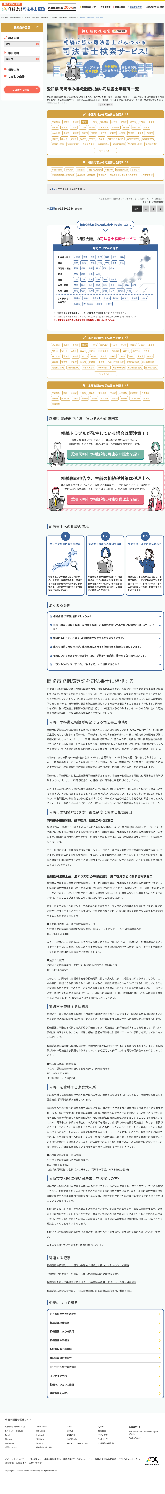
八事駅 (94, 398)
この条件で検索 (20, 89)
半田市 (151, 121)
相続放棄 (69, 169)
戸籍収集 (109, 169)
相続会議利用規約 (52, 1459)
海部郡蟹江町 (73, 144)
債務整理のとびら (44, 1447)
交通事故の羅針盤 (106, 1443)
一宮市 (94, 121)
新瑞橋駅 (134, 392)
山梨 (83, 268)
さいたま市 (88, 303)
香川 (112, 285)
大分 (105, 290)
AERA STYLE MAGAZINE (77, 1443)
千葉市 (109, 303)
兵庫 (83, 279)
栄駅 (65, 392)
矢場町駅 (65, 398)
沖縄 (129, 290)
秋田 (100, 257)
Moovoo (9, 1439)
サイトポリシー (34, 1459)
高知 (134, 285)
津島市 (66, 133)
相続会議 (102, 1430)
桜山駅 (113, 392)
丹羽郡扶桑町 (148, 138)
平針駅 (115, 398)
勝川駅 (146, 398)
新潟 (76, 268)
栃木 (114, 262)
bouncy (39, 1443)
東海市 (113, 133)
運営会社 (9, 1462)
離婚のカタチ (11, 1447)
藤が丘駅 (104, 398)
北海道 (77, 257)
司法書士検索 (136, 6)
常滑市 (140, 133)
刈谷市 (114, 121)
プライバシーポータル (129, 1459)
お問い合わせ (35, 1462)
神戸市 (125, 298)
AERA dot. (40, 1439)
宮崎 (112, 290)
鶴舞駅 (85, 398)
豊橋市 (66, 121)
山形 (114, 257)
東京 (76, 262)
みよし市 (56, 133)
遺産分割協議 (122, 169)
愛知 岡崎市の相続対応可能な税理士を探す (105, 499)
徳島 (120, 285)
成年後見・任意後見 (86, 175)
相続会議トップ (89, 6)
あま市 (85, 133)
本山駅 (92, 392)
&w (11, 1430)
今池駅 (76, 398)
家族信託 (135, 169)
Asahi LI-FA (103, 1439)
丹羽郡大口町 (58, 144)
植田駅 (124, 398)
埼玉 (93, 262)
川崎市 (99, 303)
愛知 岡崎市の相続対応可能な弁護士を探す (105, 453)
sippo (69, 1426)
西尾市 (150, 133)
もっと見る (104, 150)
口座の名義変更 (95, 169)
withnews (9, 1443)
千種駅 (83, 392)
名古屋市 (56, 121)
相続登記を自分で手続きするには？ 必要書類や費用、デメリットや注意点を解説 (91, 1282)
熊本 (98, 290)
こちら (117, 316)
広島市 (144, 298)
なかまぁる (72, 1439)
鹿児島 (121, 290)
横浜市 (77, 298)
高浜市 (83, 138)
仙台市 (77, 303)
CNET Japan (41, 1426)
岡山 (83, 285)
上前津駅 (123, 392)
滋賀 (105, 279)
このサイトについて (14, 1459)
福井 (112, 268)
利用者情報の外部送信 (105, 1459)
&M (6, 1430)
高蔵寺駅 (56, 404)
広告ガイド (21, 1462)
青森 (85, 257)
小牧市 (142, 121)
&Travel (19, 1430)
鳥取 (98, 285)
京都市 (135, 298)
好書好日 (71, 1434)
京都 (90, 279)
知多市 (131, 133)
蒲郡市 (55, 138)
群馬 (122, 262)
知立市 (64, 138)
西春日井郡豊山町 (116, 138)
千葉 (100, 262)
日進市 (126, 127)
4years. (101, 1426)
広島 (76, 285)
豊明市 (146, 127)
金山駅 (74, 392)
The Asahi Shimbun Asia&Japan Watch (143, 1432)
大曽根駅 (145, 392)
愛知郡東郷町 (133, 138)
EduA (7, 1434)
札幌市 (107, 298)
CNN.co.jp (40, 1430)
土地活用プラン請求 (155, 6)
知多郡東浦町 (119, 144)
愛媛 (127, 285)
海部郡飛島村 (104, 144)
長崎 (90, 290)
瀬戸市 (133, 121)
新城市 (92, 138)
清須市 (76, 133)
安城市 (124, 121)
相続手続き (57, 169)
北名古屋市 (103, 127)
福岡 (76, 290)
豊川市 (55, 127)
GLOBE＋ (71, 1430)
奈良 (98, 279)
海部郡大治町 (88, 144)
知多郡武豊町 (151, 144)
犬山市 (83, 127)
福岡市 (116, 298)
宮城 (107, 257)
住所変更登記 (147, 175)
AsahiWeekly (135, 1437)
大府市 (122, 133)
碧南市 (74, 138)
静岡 (83, 273)
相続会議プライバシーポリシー (78, 1459)
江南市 (74, 127)
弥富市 (94, 133)
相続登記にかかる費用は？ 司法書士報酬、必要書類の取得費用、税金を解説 (89, 1290)
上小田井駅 (135, 398)
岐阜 (90, 273)
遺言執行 (102, 175)
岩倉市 (92, 127)
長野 (90, 268)
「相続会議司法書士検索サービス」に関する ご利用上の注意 (84, 313)
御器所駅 (102, 392)
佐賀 (83, 290)
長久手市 (136, 127)
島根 (105, 285)
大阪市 (86, 298)
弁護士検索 (105, 6)
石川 (105, 268)
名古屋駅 (56, 392)
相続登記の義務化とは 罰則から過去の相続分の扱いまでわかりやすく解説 (88, 1265)
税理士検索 (120, 6)
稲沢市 (64, 127)
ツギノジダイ (104, 1434)
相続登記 (80, 169)
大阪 (76, 279)
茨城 (107, 262)
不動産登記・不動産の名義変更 (124, 175)
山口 (90, 285)
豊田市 (76, 121)
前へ (136, 208)
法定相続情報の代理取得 (63, 175)
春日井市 (104, 121)
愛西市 (103, 133)
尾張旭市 (116, 127)
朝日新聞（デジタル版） (16, 1426)
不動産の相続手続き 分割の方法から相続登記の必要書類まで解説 (83, 1274)
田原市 (101, 138)
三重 (98, 273)
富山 (98, 268)
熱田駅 (55, 398)
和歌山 (113, 279)
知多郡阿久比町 (135, 144)
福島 (122, 257)
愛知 (76, 273)
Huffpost (40, 1434)
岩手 (93, 257)
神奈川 (84, 262)
